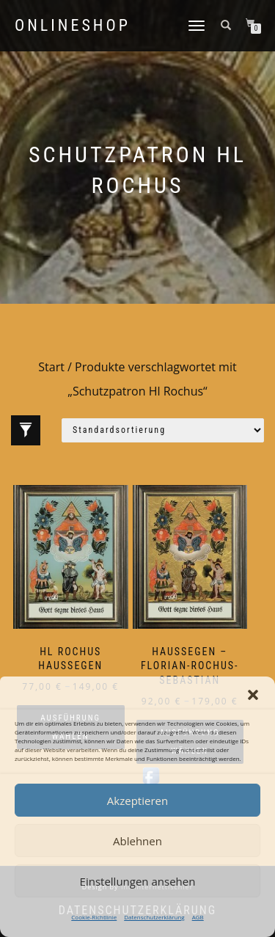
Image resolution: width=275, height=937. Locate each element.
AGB (198, 917)
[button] (253, 695)
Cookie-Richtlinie (94, 917)
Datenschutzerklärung (154, 917)
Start (51, 367)
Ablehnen (137, 841)
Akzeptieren (137, 800)
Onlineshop (73, 25)
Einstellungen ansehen (138, 881)
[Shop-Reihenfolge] (163, 430)
